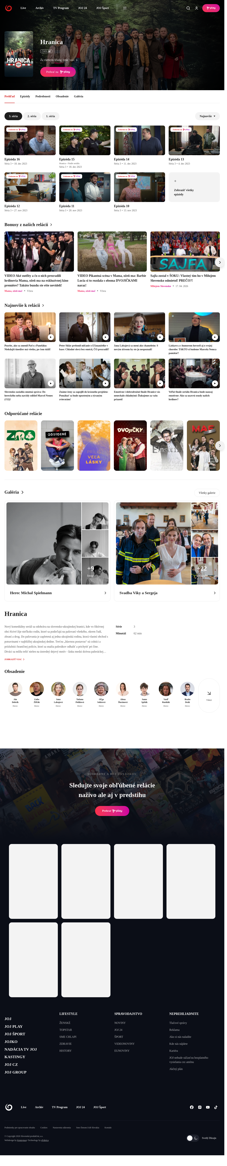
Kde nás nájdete (178, 1043)
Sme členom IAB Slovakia (87, 1134)
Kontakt (108, 1134)
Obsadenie (62, 96)
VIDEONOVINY (124, 1043)
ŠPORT (118, 1036)
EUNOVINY (121, 1050)
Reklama (174, 1029)
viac (74, 60)
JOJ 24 (82, 7)
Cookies (43, 1134)
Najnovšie (207, 116)
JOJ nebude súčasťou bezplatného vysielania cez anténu (188, 1059)
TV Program (61, 7)
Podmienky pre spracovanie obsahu (19, 1134)
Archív (39, 7)
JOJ (8, 1019)
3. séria (13, 116)
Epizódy (25, 96)
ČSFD (46, 51)
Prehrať (112, 811)
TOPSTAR (65, 1029)
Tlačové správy (178, 1022)
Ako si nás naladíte (180, 1036)
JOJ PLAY (14, 1027)
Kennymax (22, 1147)
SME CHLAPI (67, 1036)
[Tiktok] (216, 1114)
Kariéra (173, 1050)
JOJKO (11, 1044)
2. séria (32, 116)
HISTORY (65, 1050)
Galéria (78, 96)
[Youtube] (208, 1114)
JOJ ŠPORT (16, 1036)
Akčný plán (176, 1068)
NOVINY (120, 1022)
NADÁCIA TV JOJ (23, 1053)
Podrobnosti (42, 96)
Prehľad (9, 96)
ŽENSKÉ (64, 1022)
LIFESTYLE (68, 1014)
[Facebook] (192, 1114)
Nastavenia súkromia (62, 1134)
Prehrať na (58, 72)
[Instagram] (200, 1114)
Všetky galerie (207, 492)
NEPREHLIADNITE (184, 1014)
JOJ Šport (102, 7)
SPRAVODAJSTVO (128, 1014)
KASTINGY (16, 1061)
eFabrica (45, 1147)
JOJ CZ (12, 1070)
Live (23, 7)
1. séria (50, 116)
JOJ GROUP (17, 1078)
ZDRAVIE (65, 1043)
